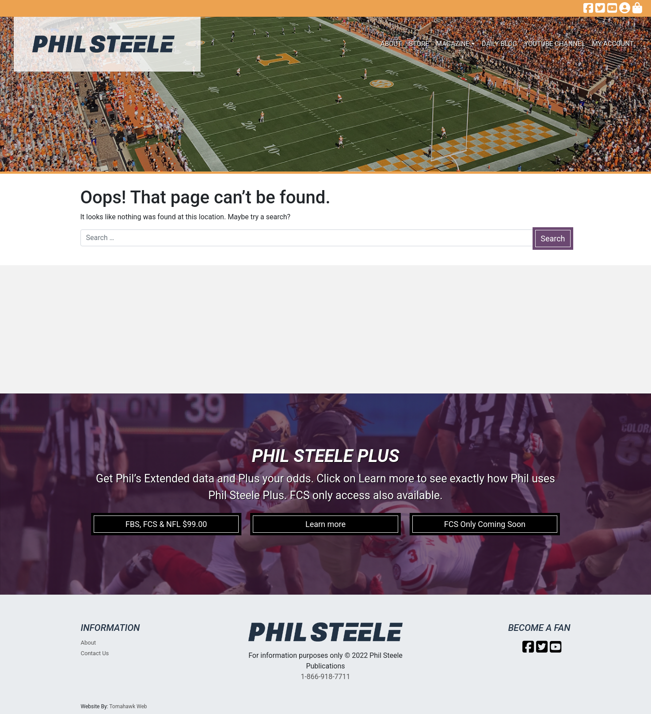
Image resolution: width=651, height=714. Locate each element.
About (391, 44)
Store (419, 44)
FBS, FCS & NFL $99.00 (166, 524)
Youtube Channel (554, 44)
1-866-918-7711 (325, 676)
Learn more (325, 524)
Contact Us (95, 653)
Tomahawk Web (128, 706)
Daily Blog (499, 44)
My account (613, 44)
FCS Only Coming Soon (484, 524)
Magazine (452, 44)
